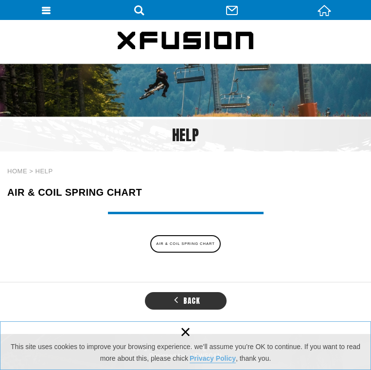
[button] (176, 299)
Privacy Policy (213, 358)
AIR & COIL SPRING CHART (185, 243)
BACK (187, 300)
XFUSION (186, 40)
